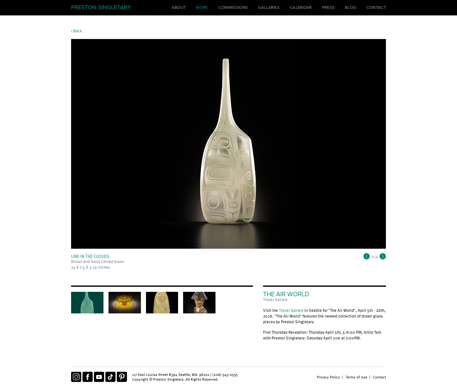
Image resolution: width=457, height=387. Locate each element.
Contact (376, 7)
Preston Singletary (101, 7)
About (179, 7)
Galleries (269, 7)
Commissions (233, 7)
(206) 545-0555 (225, 374)
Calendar (301, 7)
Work (202, 7)
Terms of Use (356, 377)
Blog (350, 7)
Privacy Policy (328, 377)
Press (328, 7)
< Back (76, 31)
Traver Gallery (291, 310)
